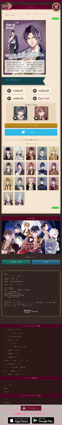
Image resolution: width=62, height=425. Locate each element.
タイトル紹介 (14, 14)
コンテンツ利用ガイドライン (11, 385)
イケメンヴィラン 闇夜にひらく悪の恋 (13, 333)
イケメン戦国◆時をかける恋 (11, 353)
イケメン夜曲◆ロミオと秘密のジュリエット (15, 374)
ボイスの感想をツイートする (33, 132)
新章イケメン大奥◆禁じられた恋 (12, 371)
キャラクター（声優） (43, 14)
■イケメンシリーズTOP (5, 1)
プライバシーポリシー (9, 381)
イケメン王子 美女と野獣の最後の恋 (13, 336)
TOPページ (7, 14)
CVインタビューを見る (31, 125)
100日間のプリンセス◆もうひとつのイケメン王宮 (16, 360)
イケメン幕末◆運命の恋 (10, 357)
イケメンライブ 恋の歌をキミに (11, 343)
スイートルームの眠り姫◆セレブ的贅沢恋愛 (15, 367)
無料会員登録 (7, 402)
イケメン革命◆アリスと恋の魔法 (12, 350)
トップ (5, 399)
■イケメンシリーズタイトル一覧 (17, 1)
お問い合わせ (7, 392)
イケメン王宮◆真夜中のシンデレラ (12, 364)
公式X (46, 262)
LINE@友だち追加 (16, 262)
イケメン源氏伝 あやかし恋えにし (12, 340)
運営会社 (6, 388)
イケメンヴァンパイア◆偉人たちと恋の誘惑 (27, 14)
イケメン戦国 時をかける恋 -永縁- (12, 329)
